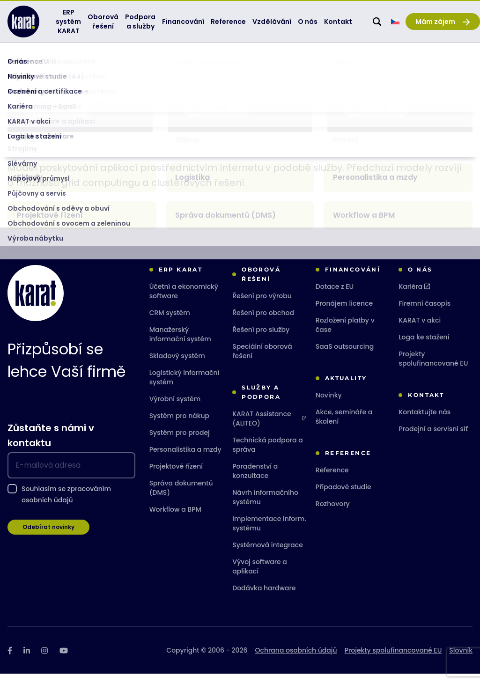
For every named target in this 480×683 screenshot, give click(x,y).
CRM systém (169, 322)
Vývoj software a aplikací (259, 575)
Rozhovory (333, 513)
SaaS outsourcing (345, 355)
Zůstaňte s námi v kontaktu (50, 445)
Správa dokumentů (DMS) (181, 497)
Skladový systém (177, 365)
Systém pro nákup (179, 425)
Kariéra (414, 296)
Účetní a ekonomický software (183, 300)
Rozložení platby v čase (345, 334)
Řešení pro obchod (263, 322)
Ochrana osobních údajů (296, 659)
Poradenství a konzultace (255, 480)
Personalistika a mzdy (185, 458)
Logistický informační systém (184, 386)
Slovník (76, 62)
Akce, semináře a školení (344, 426)
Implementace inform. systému (269, 532)
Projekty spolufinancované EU (433, 368)
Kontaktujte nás (424, 421)
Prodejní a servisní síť (433, 438)
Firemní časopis (424, 312)
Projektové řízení (176, 475)
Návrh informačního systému (265, 506)
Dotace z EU (335, 296)
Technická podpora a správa (267, 454)
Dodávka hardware (263, 597)
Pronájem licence (344, 312)
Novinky (329, 404)
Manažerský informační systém (180, 343)
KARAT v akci (420, 329)
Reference (332, 479)
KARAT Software (29, 62)
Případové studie (343, 496)
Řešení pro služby (260, 339)
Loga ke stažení (424, 346)
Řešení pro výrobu (262, 305)
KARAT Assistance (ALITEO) (269, 428)
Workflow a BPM (175, 518)
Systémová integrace (267, 554)
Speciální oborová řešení (262, 360)
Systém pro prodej (179, 442)
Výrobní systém (175, 408)
